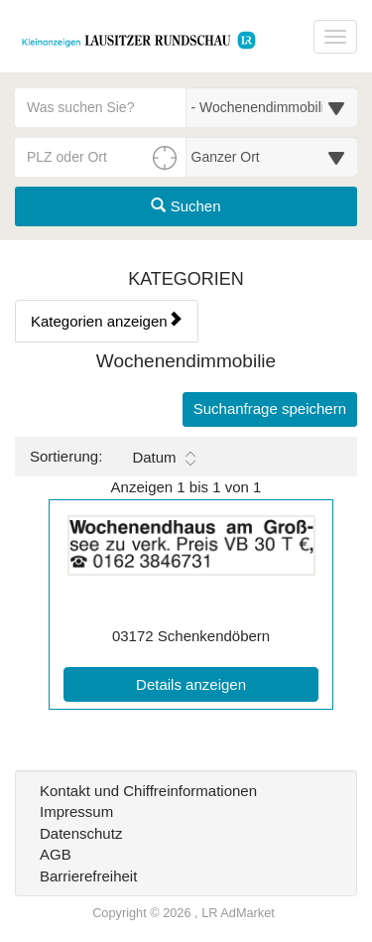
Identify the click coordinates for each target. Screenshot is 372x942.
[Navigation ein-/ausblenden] (335, 37)
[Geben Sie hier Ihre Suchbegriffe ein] (100, 107)
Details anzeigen (227, 683)
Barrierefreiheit (88, 876)
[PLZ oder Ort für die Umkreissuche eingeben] (100, 157)
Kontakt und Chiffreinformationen (148, 790)
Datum (163, 457)
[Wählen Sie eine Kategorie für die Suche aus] (272, 107)
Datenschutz (81, 833)
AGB (55, 854)
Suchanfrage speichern (269, 408)
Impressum (76, 811)
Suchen (185, 206)
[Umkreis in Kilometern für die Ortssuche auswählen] (272, 157)
